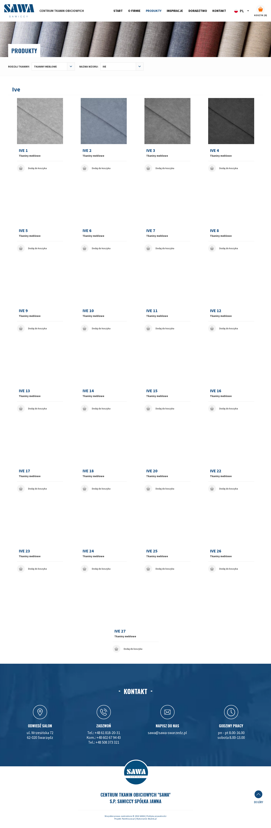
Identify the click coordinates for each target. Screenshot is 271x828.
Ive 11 (152, 310)
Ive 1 (23, 150)
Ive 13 (24, 390)
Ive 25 (152, 551)
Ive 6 (87, 230)
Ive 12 (215, 310)
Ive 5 (23, 230)
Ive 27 (120, 631)
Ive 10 (88, 310)
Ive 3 (150, 150)
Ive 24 (88, 551)
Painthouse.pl (128, 818)
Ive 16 (215, 390)
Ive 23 (24, 551)
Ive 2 (87, 150)
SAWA (142, 816)
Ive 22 (215, 471)
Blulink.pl (152, 818)
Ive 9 (23, 310)
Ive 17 (24, 471)
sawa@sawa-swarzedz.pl (167, 732)
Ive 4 (214, 150)
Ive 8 (214, 230)
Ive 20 (152, 471)
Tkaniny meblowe (30, 155)
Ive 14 (88, 390)
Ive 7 (150, 230)
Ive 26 (215, 551)
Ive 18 (88, 471)
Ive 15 (152, 390)
